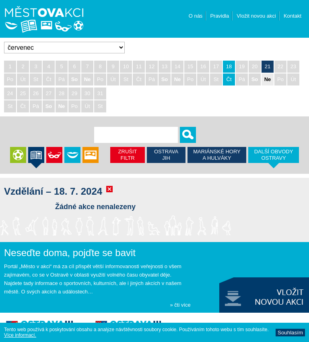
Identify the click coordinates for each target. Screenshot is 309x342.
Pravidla (219, 16)
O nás (196, 16)
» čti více (180, 305)
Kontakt (292, 16)
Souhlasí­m (290, 333)
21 (267, 66)
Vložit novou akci (256, 16)
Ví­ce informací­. (20, 335)
